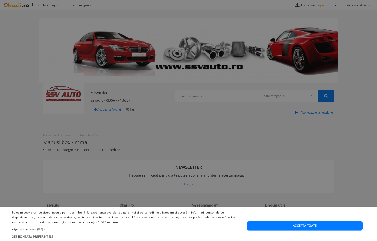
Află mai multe (111, 227)
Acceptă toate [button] (305, 231)
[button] (126, 234)
